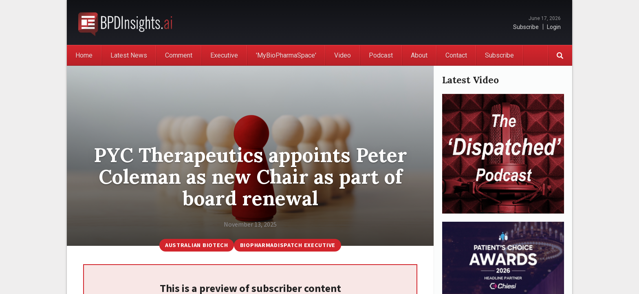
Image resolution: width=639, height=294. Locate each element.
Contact (456, 55)
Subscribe (526, 27)
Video (342, 55)
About (419, 55)
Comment (178, 55)
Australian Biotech (196, 245)
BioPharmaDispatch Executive (287, 245)
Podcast (381, 55)
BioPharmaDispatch (125, 22)
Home (84, 55)
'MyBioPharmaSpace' (286, 55)
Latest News (128, 55)
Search (560, 55)
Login (554, 27)
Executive (224, 55)
